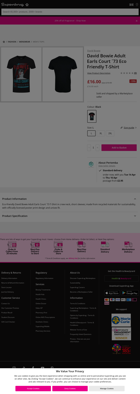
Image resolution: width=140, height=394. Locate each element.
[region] (70, 381)
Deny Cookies (70, 389)
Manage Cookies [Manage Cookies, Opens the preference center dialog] (107, 389)
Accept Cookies (33, 389)
